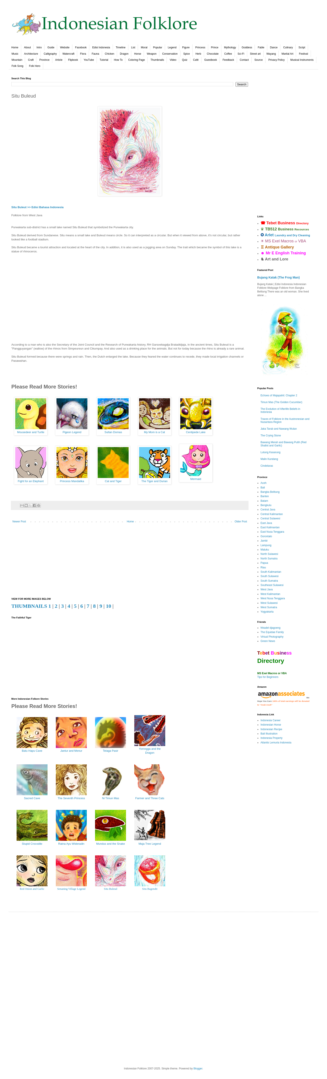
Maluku (265, 549)
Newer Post (19, 521)
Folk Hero (34, 66)
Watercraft (68, 53)
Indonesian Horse (271, 724)
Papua (264, 562)
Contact (244, 59)
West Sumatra (269, 607)
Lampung (266, 545)
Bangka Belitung (270, 491)
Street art (255, 53)
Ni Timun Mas (110, 798)
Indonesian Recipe (271, 729)
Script (301, 47)
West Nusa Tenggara (273, 598)
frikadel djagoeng (270, 627)
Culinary (288, 47)
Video (173, 59)
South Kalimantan (271, 571)
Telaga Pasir (110, 750)
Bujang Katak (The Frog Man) (278, 277)
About (27, 47)
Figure (186, 47)
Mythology (230, 47)
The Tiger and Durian (154, 481)
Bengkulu (266, 505)
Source (258, 59)
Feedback (228, 59)
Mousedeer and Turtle (30, 432)
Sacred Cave (32, 798)
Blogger (197, 1068)
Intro (39, 47)
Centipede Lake (196, 432)
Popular (157, 47)
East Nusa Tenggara (272, 531)
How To (118, 59)
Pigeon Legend (72, 432)
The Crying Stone (271, 435)
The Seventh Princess (71, 798)
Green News (268, 641)
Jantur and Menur (71, 750)
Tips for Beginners (267, 677)
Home (14, 47)
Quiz (184, 59)
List (133, 47)
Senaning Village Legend (71, 888)
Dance (274, 47)
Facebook (81, 47)
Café (196, 59)
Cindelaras (267, 465)
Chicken (109, 53)
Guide (50, 47)
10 (108, 606)
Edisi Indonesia (101, 47)
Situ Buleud (110, 888)
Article (58, 59)
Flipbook (73, 59)
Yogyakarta (267, 611)
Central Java (268, 509)
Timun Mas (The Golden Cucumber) (281, 402)
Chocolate (213, 53)
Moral (144, 47)
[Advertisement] (129, 296)
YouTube (89, 59)
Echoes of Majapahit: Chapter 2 (279, 395)
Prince (214, 47)
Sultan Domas (113, 432)
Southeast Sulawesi (272, 585)
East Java (266, 523)
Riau (263, 567)
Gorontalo (266, 536)
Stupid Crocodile (32, 843)
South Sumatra (269, 580)
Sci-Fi (241, 53)
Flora (83, 53)
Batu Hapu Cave (32, 750)
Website (64, 47)
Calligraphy (50, 53)
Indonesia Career (271, 720)
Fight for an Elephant (31, 481)
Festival (303, 53)
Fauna (95, 53)
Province (44, 59)
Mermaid (195, 479)
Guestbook (210, 59)
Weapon (151, 53)
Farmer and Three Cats (149, 798)
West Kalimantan (270, 594)
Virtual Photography (272, 636)
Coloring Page (136, 59)
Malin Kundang (269, 459)
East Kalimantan (270, 527)
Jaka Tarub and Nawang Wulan (279, 428)
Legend (172, 47)
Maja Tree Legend (149, 843)
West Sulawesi (269, 603)
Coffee (228, 53)
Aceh (263, 483)
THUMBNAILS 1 (31, 606)
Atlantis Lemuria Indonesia (276, 742)
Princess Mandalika (72, 481)
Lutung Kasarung (270, 452)
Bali (263, 487)
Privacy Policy (276, 59)
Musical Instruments (302, 59)
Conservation (170, 53)
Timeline (121, 47)
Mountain (17, 59)
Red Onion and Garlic (32, 888)
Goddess (247, 47)
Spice (186, 53)
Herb (198, 53)
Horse (137, 53)
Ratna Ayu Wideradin (71, 843)
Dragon (124, 53)
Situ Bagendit (149, 888)
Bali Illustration (269, 733)
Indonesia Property (272, 738)
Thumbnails (157, 59)
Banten (265, 496)
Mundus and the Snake (110, 843)
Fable (261, 47)
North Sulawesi (269, 554)
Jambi (264, 540)
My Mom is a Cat (154, 432)
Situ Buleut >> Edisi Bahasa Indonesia (37, 207)
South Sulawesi (270, 576)
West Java (267, 589)
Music (15, 53)
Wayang (271, 53)
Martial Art (287, 53)
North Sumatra (269, 558)
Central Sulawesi (270, 518)
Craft (31, 59)
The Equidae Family (272, 632)
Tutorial (104, 59)
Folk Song (17, 66)
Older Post (241, 521)
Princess (200, 47)
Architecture (31, 53)
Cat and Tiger (113, 481)
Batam (264, 500)
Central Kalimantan (272, 514)
